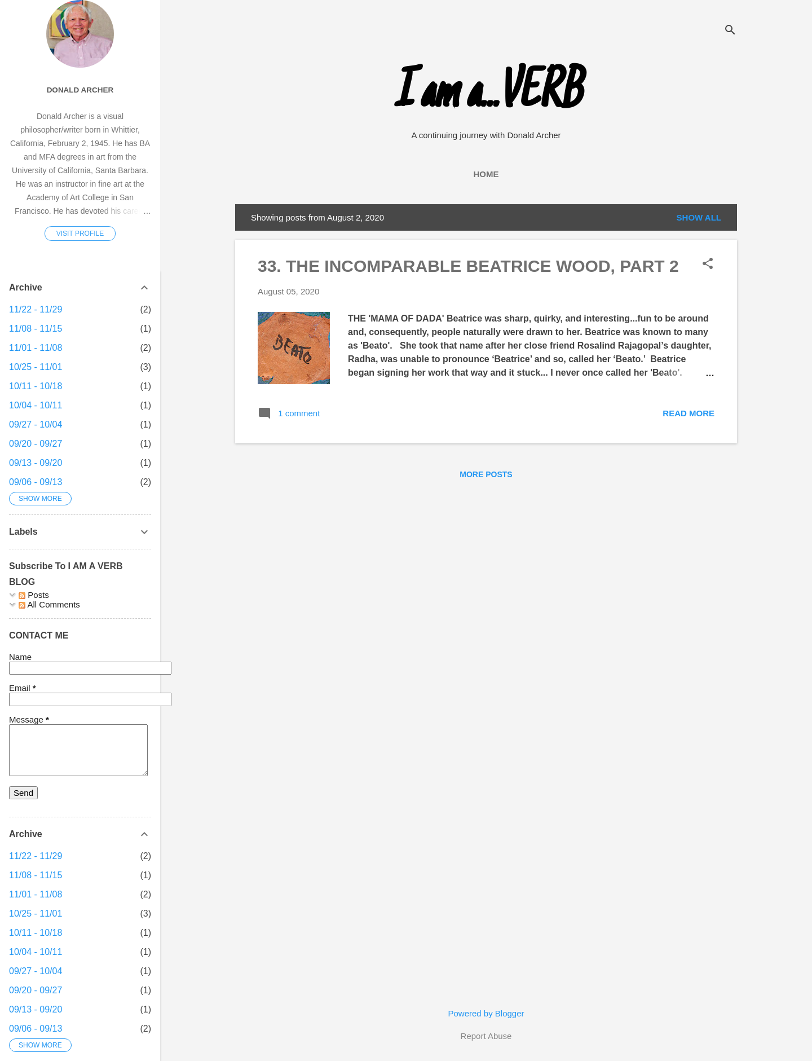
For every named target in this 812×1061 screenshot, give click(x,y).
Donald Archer (80, 90)
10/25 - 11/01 (35, 367)
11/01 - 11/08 (35, 348)
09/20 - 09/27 (35, 443)
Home (486, 174)
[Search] (730, 31)
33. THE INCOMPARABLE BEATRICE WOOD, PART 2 (468, 266)
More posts (486, 474)
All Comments (49, 604)
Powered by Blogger (486, 1013)
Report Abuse (486, 1036)
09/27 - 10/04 (35, 424)
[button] (707, 264)
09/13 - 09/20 (35, 463)
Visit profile (80, 233)
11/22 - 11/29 (35, 309)
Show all (699, 217)
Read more (688, 413)
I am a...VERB (486, 95)
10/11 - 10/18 (35, 386)
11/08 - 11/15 (35, 328)
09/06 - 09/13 (35, 482)
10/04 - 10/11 (35, 405)
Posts (34, 595)
